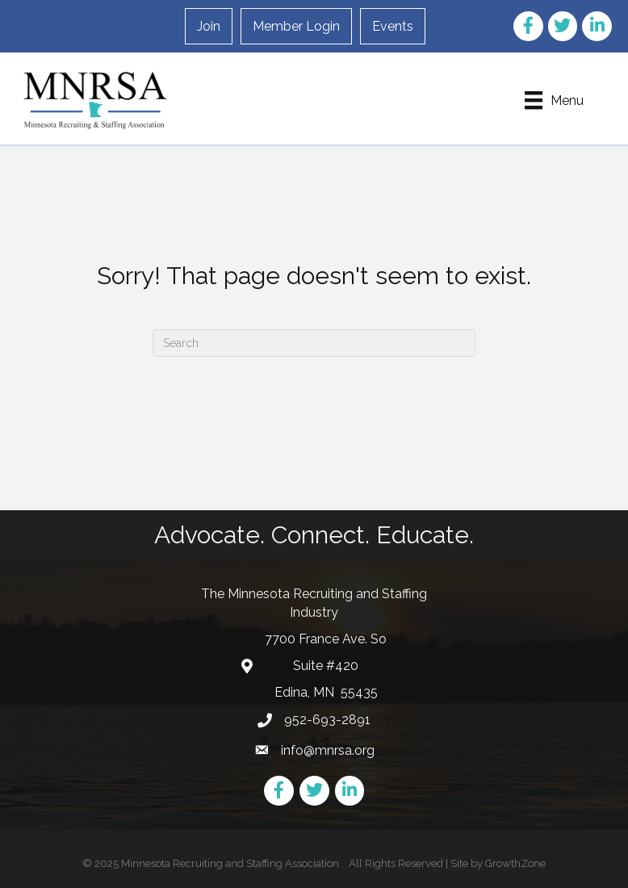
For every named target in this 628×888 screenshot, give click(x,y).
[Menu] (554, 100)
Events (392, 26)
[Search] (314, 343)
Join (208, 26)
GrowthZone (515, 863)
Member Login (296, 26)
